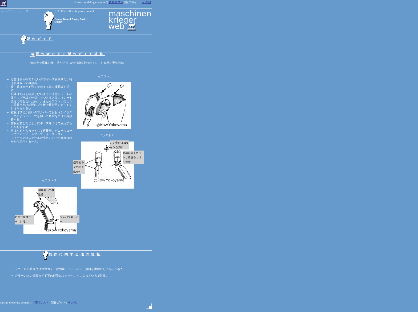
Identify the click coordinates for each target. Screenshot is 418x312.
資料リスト (116, 2)
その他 (146, 2)
